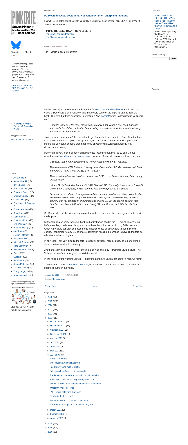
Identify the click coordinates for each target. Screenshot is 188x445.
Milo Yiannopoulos (22, 249)
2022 (50, 314)
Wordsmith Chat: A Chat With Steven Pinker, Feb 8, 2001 (22, 88)
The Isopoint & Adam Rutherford (65, 363)
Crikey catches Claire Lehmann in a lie (68, 371)
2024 (50, 305)
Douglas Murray (21, 220)
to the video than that (77, 264)
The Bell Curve (20, 268)
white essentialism (22, 275)
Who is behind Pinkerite (22, 140)
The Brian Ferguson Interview (60, 34)
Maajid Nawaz (20, 238)
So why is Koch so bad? (61, 396)
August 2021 (56, 338)
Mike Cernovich (20, 246)
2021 (50, 318)
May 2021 (55, 351)
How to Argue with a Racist (109, 109)
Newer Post (50, 286)
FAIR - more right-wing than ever (65, 392)
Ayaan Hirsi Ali (20, 181)
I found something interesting (73, 156)
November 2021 (58, 326)
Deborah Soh (19, 217)
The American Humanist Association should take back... (76, 375)
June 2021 (55, 346)
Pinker (16, 253)
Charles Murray (20, 196)
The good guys (58, 279)
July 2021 (55, 342)
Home (94, 286)
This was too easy (58, 359)
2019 (50, 428)
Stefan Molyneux (21, 264)
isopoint (105, 116)
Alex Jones (18, 178)
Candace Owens (21, 192)
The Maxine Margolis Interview (60, 37)
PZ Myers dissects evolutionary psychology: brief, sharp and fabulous (86, 15)
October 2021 (57, 330)
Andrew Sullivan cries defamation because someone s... (76, 384)
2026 (50, 297)
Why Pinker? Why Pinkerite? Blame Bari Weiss (23, 126)
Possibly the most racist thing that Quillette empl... (73, 379)
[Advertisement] (23, 108)
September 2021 (58, 334)
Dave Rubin (19, 213)
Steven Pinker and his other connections (69, 400)
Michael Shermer (21, 242)
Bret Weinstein (20, 188)
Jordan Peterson (21, 235)
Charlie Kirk (19, 199)
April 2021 (55, 355)
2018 (50, 432)
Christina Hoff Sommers (24, 203)
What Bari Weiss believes (62, 388)
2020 (50, 423)
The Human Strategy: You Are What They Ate (71, 404)
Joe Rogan (18, 231)
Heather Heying (20, 227)
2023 (50, 309)
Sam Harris (18, 260)
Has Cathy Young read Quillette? (65, 367)
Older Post (138, 286)
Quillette (17, 257)
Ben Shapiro (19, 185)
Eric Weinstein (20, 224)
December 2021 (58, 321)
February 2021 (57, 414)
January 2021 (57, 418)
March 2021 (56, 410)
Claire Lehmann (21, 209)
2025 (50, 301)
